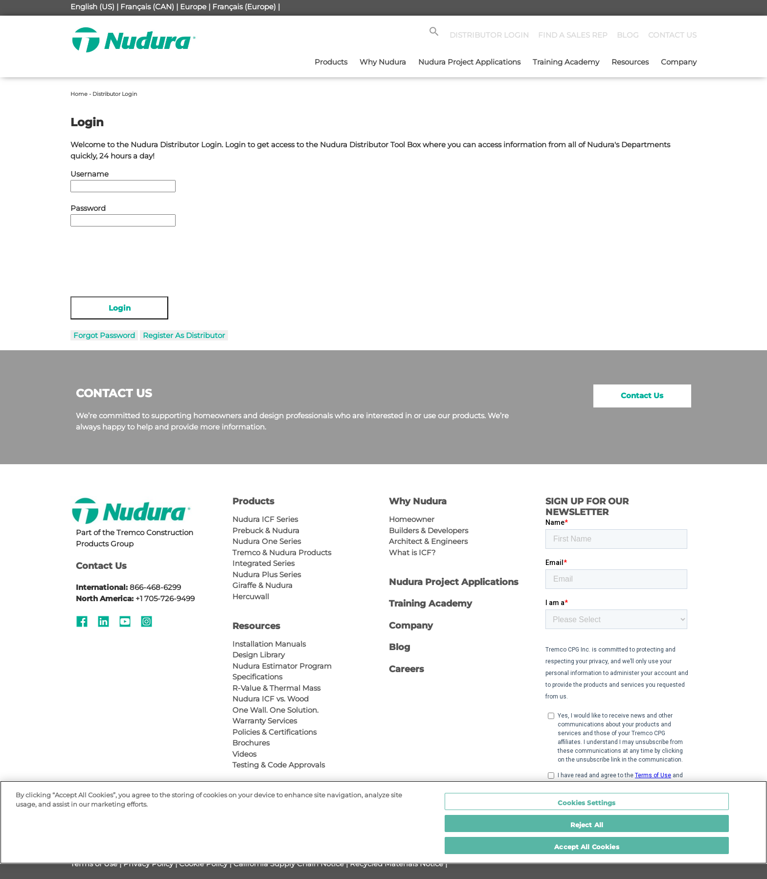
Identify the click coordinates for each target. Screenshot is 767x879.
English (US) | (94, 6)
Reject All (586, 825)
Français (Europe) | (246, 6)
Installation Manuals (269, 644)
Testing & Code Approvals (278, 764)
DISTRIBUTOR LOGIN (489, 35)
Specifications (257, 676)
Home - (81, 93)
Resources (630, 62)
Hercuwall (250, 596)
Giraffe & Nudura (262, 585)
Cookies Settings (586, 803)
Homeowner (411, 519)
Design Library (258, 654)
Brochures (251, 742)
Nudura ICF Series (265, 519)
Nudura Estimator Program (282, 666)
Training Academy (566, 62)
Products (331, 62)
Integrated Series (263, 563)
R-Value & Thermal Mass (276, 688)
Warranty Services (264, 720)
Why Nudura (383, 62)
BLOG (628, 35)
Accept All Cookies (586, 847)
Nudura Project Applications (469, 62)
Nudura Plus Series (266, 574)
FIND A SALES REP (573, 35)
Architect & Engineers (428, 541)
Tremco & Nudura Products (281, 552)
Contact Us (642, 395)
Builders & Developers (428, 530)
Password (88, 208)
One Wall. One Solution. (275, 710)
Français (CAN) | (149, 6)
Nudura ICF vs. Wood (270, 698)
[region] (383, 822)
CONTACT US (672, 35)
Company (679, 62)
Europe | (195, 6)
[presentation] (144, 256)
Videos (244, 754)
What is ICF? (412, 552)
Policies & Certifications (274, 732)
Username (89, 174)
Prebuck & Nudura (265, 530)
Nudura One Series (266, 541)
